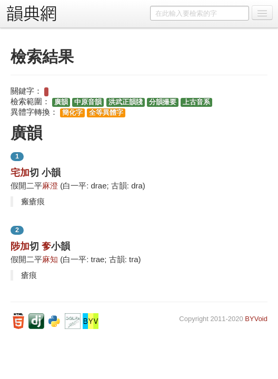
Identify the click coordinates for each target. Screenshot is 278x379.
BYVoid (256, 319)
